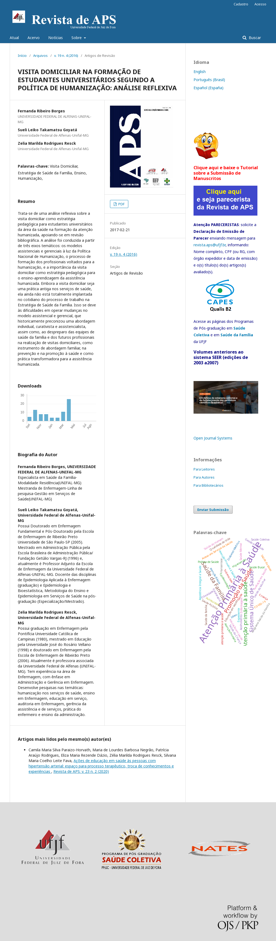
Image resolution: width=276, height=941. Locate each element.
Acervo (33, 37)
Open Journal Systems (213, 438)
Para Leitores (204, 469)
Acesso (260, 4)
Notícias (55, 37)
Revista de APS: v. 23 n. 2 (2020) (81, 771)
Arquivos (40, 55)
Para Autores (204, 477)
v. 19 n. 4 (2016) (66, 55)
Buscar (254, 37)
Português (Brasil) (209, 79)
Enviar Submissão (213, 509)
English (200, 71)
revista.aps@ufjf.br (210, 244)
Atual (14, 37)
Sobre (77, 37)
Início (22, 55)
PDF (121, 204)
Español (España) (208, 87)
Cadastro (241, 4)
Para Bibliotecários (208, 485)
